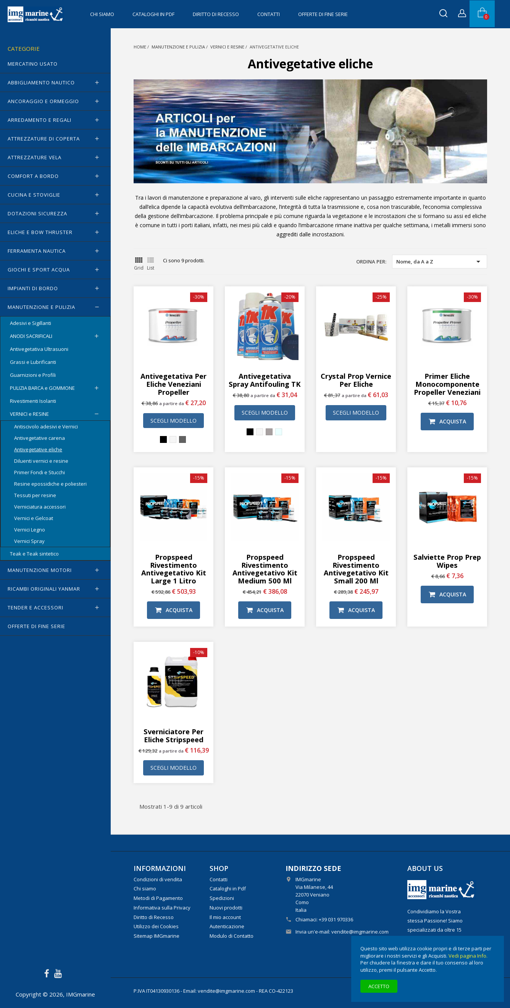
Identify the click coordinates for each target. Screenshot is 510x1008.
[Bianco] (172, 439)
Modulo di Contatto (231, 935)
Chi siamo (102, 14)
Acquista (447, 421)
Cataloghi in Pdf (153, 14)
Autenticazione (227, 926)
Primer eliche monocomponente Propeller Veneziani (447, 384)
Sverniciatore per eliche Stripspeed (173, 735)
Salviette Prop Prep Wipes (447, 561)
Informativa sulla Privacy (162, 907)
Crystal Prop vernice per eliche (356, 380)
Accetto (378, 986)
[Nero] (163, 439)
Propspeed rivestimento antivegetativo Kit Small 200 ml (356, 568)
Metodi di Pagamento (158, 898)
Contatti (268, 14)
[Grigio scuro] (182, 439)
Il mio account (225, 917)
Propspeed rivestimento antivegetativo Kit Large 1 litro (173, 568)
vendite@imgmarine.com (360, 931)
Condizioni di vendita (158, 879)
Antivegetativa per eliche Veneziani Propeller (173, 384)
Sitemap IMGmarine (156, 935)
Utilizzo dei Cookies (156, 926)
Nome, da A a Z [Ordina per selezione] (439, 261)
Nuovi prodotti (226, 907)
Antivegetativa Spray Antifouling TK (265, 380)
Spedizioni (222, 898)
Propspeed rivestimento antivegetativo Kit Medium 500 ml (264, 568)
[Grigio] (269, 431)
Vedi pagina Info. (468, 955)
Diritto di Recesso (216, 14)
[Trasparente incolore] (278, 431)
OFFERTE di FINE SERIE (323, 14)
